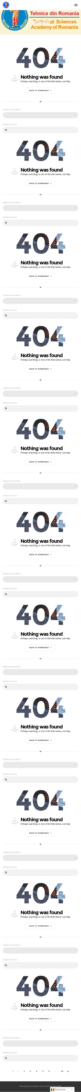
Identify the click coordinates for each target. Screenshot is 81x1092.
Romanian (58, 1089)
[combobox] (40, 115)
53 (62, 1071)
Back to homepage (40, 91)
